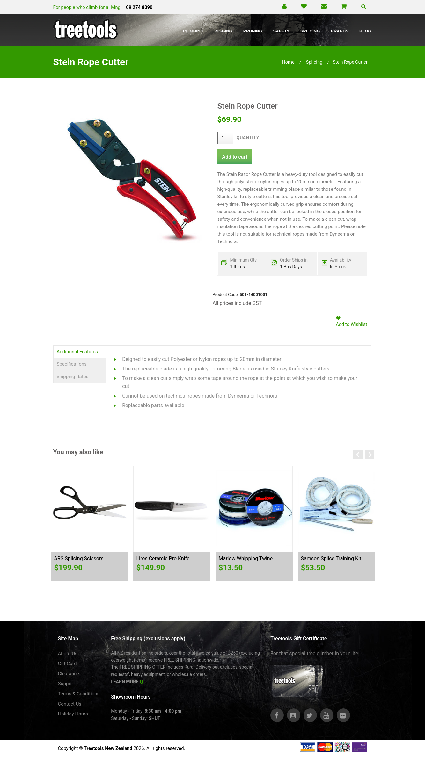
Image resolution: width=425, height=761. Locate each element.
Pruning (252, 31)
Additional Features (77, 352)
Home (288, 62)
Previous (358, 454)
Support (66, 683)
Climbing (193, 31)
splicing (314, 62)
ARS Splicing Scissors (79, 559)
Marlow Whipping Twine (246, 559)
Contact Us (70, 704)
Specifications (72, 364)
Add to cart (234, 157)
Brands (339, 31)
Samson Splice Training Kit (331, 559)
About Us (67, 654)
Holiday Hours (73, 714)
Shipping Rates (73, 376)
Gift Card (67, 663)
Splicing (310, 31)
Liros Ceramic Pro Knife (163, 559)
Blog (365, 31)
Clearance (68, 674)
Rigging (223, 31)
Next (369, 454)
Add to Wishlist (351, 324)
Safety (281, 31)
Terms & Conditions (79, 694)
